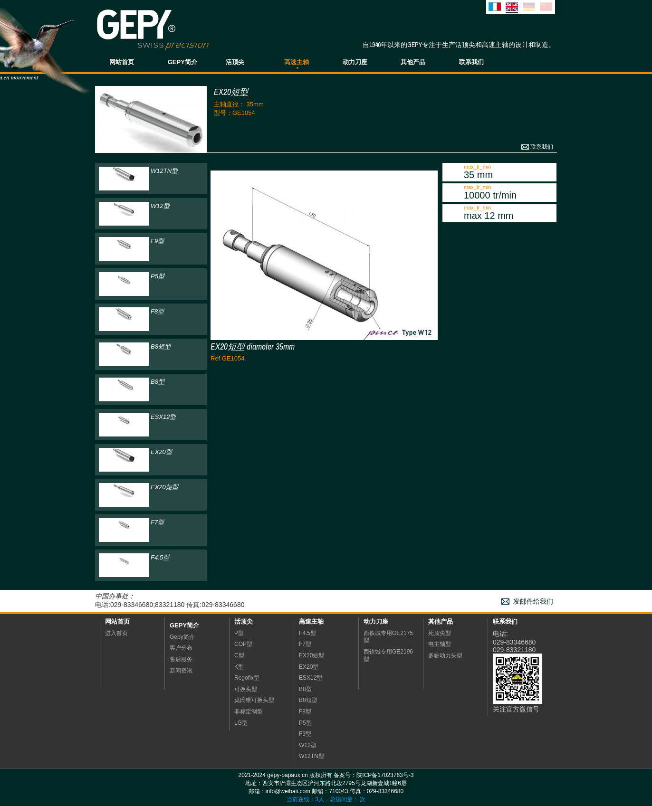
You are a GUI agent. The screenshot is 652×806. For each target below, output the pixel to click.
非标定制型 (248, 711)
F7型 (305, 644)
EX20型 (308, 667)
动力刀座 (355, 62)
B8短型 (308, 700)
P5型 (305, 723)
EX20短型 (311, 655)
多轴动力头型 (445, 655)
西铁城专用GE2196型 (388, 655)
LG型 (241, 723)
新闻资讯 (181, 670)
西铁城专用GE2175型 (388, 637)
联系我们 (471, 62)
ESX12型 (310, 677)
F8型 (305, 711)
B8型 (305, 689)
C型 (239, 655)
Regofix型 (246, 677)
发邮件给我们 (533, 601)
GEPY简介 (182, 62)
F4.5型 (307, 633)
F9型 (305, 733)
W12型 (307, 745)
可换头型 (245, 689)
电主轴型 (439, 644)
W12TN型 (311, 756)
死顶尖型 (439, 633)
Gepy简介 (184, 625)
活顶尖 (235, 62)
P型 (239, 633)
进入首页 (116, 633)
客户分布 (181, 648)
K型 (239, 667)
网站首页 (121, 62)
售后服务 (181, 659)
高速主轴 (296, 62)
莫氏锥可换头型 (254, 700)
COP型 (243, 644)
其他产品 (413, 62)
